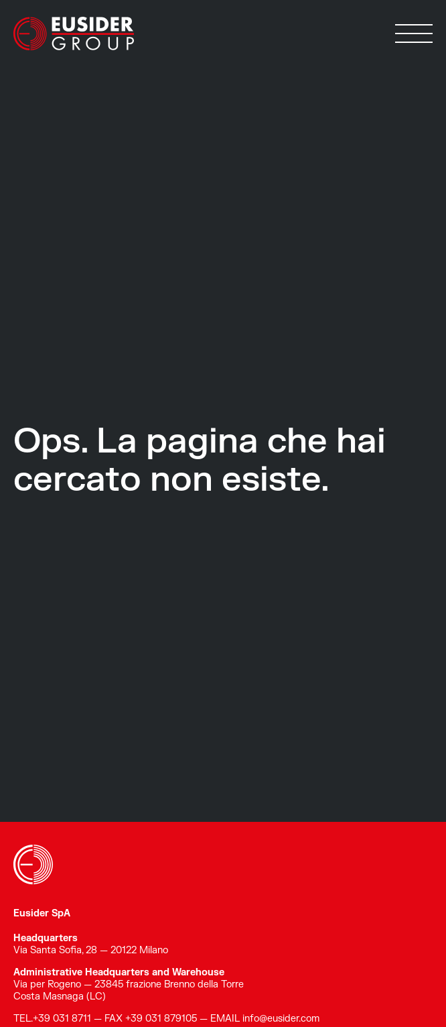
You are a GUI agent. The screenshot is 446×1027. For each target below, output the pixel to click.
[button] (414, 33)
